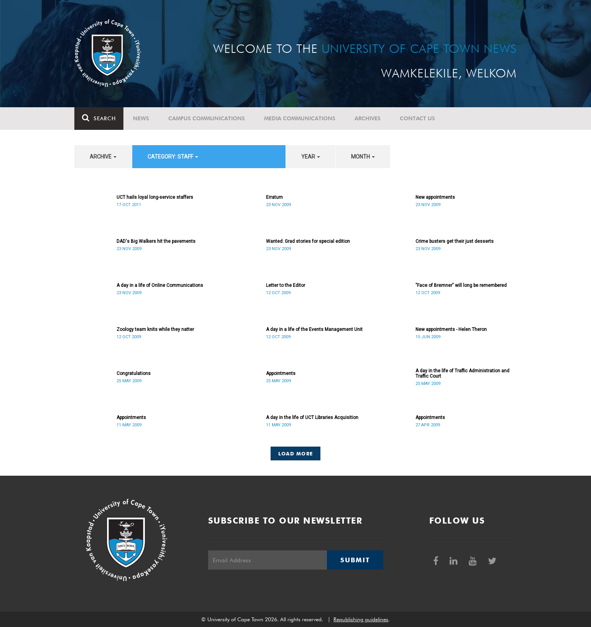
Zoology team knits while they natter (155, 329)
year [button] (310, 157)
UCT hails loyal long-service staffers (155, 197)
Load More (295, 453)
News (141, 118)
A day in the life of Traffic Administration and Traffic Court (462, 373)
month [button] (363, 157)
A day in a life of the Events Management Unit (314, 329)
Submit (354, 560)
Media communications (299, 118)
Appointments (281, 373)
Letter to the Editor (285, 285)
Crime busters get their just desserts (454, 241)
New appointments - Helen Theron (451, 329)
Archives (368, 118)
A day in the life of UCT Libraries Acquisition (312, 417)
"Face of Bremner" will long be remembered (461, 285)
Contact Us (417, 118)
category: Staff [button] (173, 157)
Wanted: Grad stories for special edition (308, 241)
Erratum (274, 197)
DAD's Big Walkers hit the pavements (156, 241)
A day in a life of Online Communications (160, 285)
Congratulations (134, 373)
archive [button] (103, 157)
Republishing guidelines (360, 619)
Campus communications (206, 118)
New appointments (435, 197)
